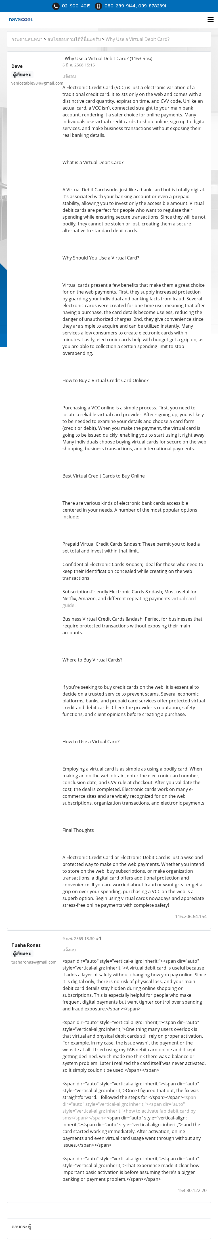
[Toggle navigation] (210, 20)
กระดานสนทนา (27, 39)
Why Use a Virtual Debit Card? (137, 39)
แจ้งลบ (69, 76)
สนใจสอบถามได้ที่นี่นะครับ (74, 39)
